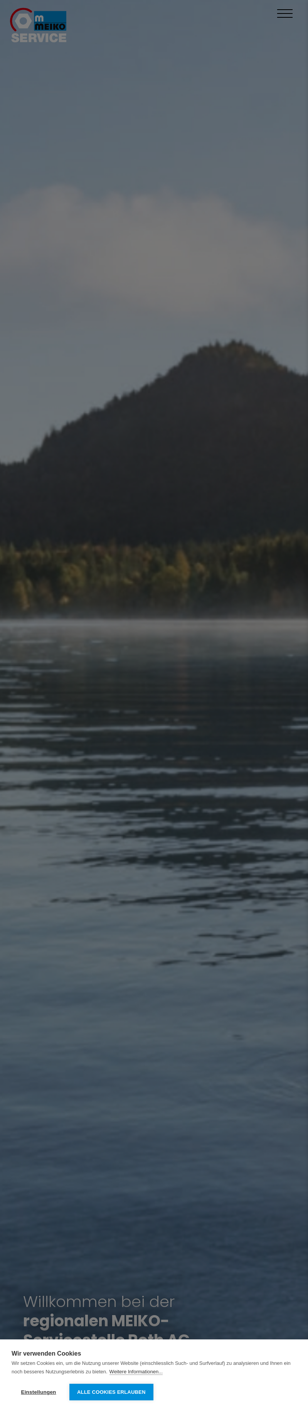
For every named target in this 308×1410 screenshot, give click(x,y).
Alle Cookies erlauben (111, 1392)
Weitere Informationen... (136, 1372)
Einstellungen (38, 1392)
